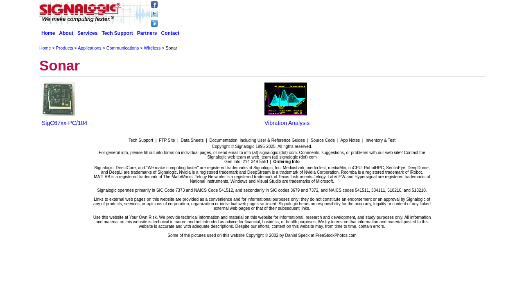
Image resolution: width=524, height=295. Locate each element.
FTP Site (167, 140)
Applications (89, 47)
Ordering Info (286, 161)
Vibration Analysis (286, 123)
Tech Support (117, 33)
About (66, 33)
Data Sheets (192, 140)
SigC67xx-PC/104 (64, 123)
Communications (122, 47)
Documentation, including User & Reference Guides (257, 140)
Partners (147, 33)
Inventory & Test (380, 140)
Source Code (323, 140)
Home (48, 33)
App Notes (350, 140)
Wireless (152, 47)
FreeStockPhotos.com (336, 235)
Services (87, 33)
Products (64, 47)
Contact (170, 33)
